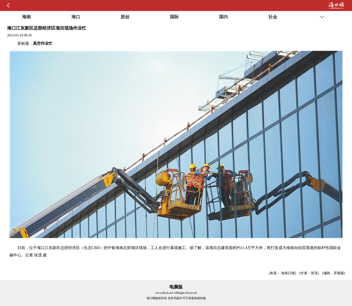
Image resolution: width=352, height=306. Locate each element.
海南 (26, 16)
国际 (174, 16)
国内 (223, 16)
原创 (125, 16)
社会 (272, 16)
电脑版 (176, 286)
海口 (75, 16)
